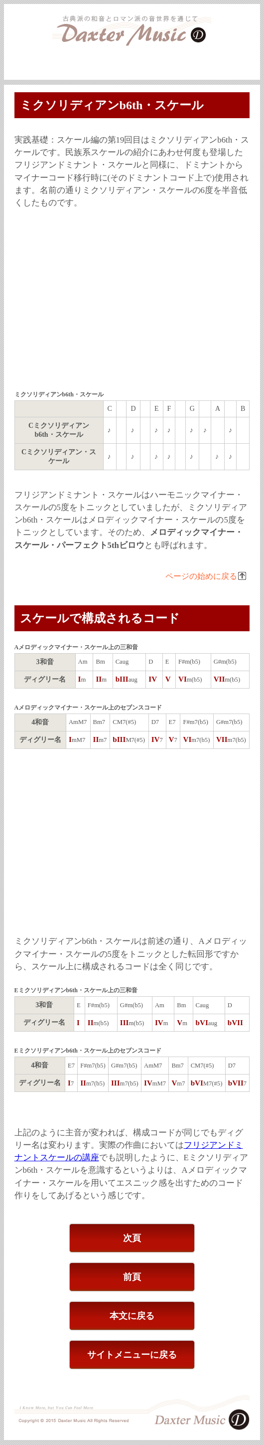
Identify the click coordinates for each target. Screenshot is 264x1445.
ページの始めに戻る (201, 576)
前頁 (132, 1277)
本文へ (254, 51)
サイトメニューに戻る (132, 1355)
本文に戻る (132, 1316)
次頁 (132, 1238)
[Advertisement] (132, 300)
